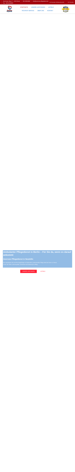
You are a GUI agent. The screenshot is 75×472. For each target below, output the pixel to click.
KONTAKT (50, 10)
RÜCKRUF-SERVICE (28, 10)
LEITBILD (51, 7)
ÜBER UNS (40, 10)
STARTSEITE (24, 7)
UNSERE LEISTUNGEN (38, 7)
